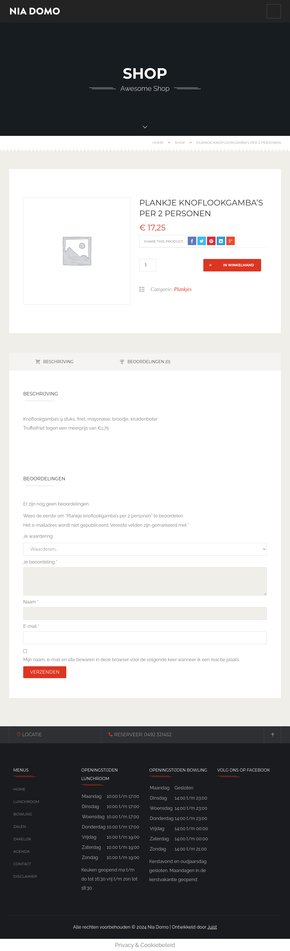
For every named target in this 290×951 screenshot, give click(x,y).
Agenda (21, 851)
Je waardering (38, 536)
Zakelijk (22, 839)
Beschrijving (58, 361)
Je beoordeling (40, 562)
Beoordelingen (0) (148, 361)
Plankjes (183, 289)
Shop (180, 142)
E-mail (31, 626)
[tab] (54, 361)
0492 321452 (122, 734)
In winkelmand (192, 265)
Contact (22, 864)
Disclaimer (25, 876)
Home (157, 142)
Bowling (22, 814)
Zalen (19, 826)
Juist (212, 927)
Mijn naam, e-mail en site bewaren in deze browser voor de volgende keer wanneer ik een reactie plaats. (131, 659)
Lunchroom (26, 801)
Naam (31, 602)
